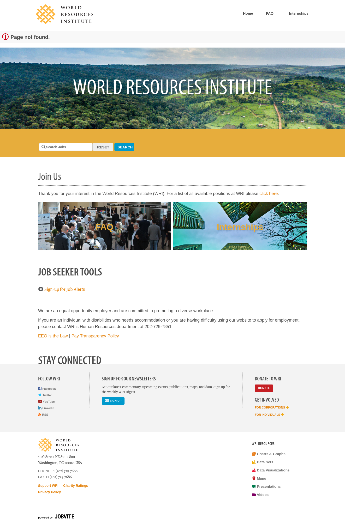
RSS (43, 414)
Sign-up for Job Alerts (61, 289)
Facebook (47, 388)
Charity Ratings (75, 486)
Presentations (266, 486)
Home (248, 13)
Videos (260, 495)
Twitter (45, 395)
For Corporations (272, 407)
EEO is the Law (53, 336)
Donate (264, 388)
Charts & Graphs (269, 454)
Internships (299, 13)
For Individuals (269, 414)
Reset (103, 147)
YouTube (46, 401)
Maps (259, 478)
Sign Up (113, 400)
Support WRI (48, 486)
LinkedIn (46, 408)
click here (269, 193)
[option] (172, 88)
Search (125, 147)
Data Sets (262, 462)
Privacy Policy (49, 492)
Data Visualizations (271, 470)
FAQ (270, 13)
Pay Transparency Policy (95, 336)
